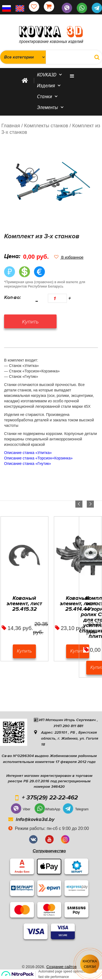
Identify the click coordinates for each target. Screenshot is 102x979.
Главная (10, 125)
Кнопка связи (90, 964)
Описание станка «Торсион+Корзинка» (38, 458)
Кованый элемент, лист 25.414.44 (77, 603)
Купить (24, 651)
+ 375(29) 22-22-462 (50, 798)
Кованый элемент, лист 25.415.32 (24, 603)
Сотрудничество (49, 851)
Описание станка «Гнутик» (27, 463)
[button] (69, 257)
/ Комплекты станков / (46, 125)
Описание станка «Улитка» (28, 452)
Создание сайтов (61, 967)
